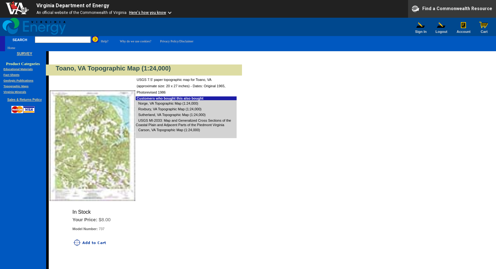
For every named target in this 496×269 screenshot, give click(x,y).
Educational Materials (18, 69)
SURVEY (24, 54)
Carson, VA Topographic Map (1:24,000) (169, 130)
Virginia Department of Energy (72, 6)
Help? (104, 41)
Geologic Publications (18, 80)
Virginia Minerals (14, 92)
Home (11, 48)
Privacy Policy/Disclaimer (176, 41)
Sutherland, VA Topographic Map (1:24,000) (172, 115)
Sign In (421, 30)
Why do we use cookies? (135, 41)
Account (463, 30)
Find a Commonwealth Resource (452, 9)
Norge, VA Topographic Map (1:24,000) (168, 103)
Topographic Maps (15, 86)
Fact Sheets (11, 74)
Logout (441, 30)
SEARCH (20, 40)
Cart (484, 30)
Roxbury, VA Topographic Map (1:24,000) (170, 109)
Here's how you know (147, 12)
